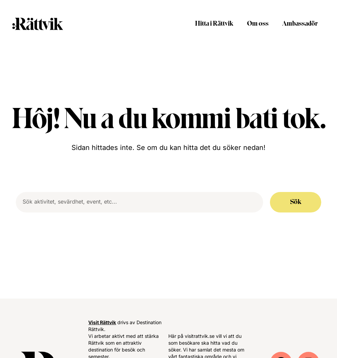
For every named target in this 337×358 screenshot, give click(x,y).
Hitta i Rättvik (214, 23)
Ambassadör (300, 23)
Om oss (258, 23)
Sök (295, 202)
